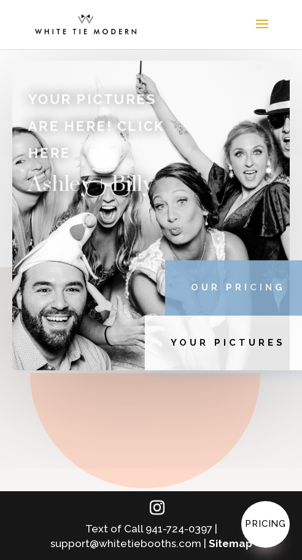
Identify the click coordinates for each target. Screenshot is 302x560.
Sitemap (230, 543)
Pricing (265, 523)
